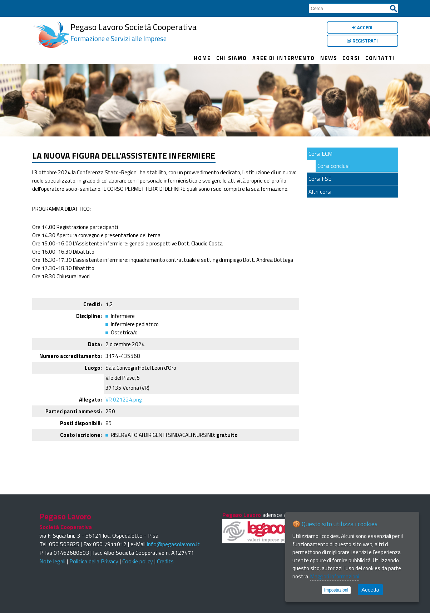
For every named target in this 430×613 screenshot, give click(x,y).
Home (202, 58)
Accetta (370, 590)
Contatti (380, 58)
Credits (165, 561)
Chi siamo (231, 58)
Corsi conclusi (333, 165)
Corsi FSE (319, 178)
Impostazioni (336, 590)
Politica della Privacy (93, 561)
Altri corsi (319, 191)
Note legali (52, 561)
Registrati (362, 40)
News (328, 58)
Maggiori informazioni (334, 576)
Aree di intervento (283, 58)
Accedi (362, 27)
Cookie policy (137, 561)
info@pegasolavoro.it (173, 544)
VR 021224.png (123, 399)
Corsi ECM (320, 153)
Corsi (351, 58)
